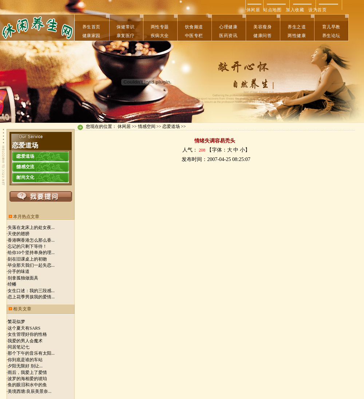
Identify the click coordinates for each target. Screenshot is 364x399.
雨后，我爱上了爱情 (27, 372)
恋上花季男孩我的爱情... (31, 296)
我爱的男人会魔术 (25, 340)
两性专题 (160, 26)
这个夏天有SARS (24, 328)
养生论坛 (331, 35)
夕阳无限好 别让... (25, 365)
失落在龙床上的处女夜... (31, 227)
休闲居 (252, 9)
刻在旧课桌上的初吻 (27, 259)
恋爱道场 (171, 126)
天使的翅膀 (18, 233)
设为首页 (317, 9)
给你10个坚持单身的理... (31, 252)
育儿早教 (331, 26)
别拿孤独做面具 (23, 278)
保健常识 (125, 26)
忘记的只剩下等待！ (27, 246)
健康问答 (262, 35)
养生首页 (91, 26)
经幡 (12, 284)
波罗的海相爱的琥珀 (27, 378)
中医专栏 (194, 35)
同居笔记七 (18, 347)
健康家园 (91, 35)
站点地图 (272, 9)
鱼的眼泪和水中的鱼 (27, 384)
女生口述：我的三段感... (31, 290)
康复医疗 (125, 35)
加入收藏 (295, 9)
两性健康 (297, 35)
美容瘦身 (262, 26)
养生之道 (297, 26)
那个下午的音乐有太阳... (31, 353)
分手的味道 (18, 271)
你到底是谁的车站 (25, 359)
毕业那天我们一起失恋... (31, 265)
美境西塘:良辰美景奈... (29, 391)
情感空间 (146, 126)
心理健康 (228, 26)
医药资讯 (228, 35)
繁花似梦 (16, 321)
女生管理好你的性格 (27, 334)
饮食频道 (194, 26)
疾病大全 (160, 35)
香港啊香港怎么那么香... (31, 240)
